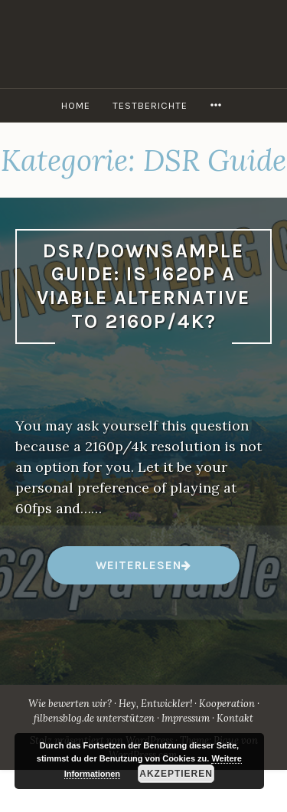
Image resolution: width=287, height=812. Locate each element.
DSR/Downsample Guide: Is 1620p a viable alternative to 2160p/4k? (143, 286)
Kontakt (235, 718)
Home (75, 105)
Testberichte (150, 105)
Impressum (185, 718)
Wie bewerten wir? (70, 703)
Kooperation (227, 703)
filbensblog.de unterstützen (94, 718)
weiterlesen (138, 571)
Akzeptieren (176, 773)
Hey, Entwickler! (155, 703)
